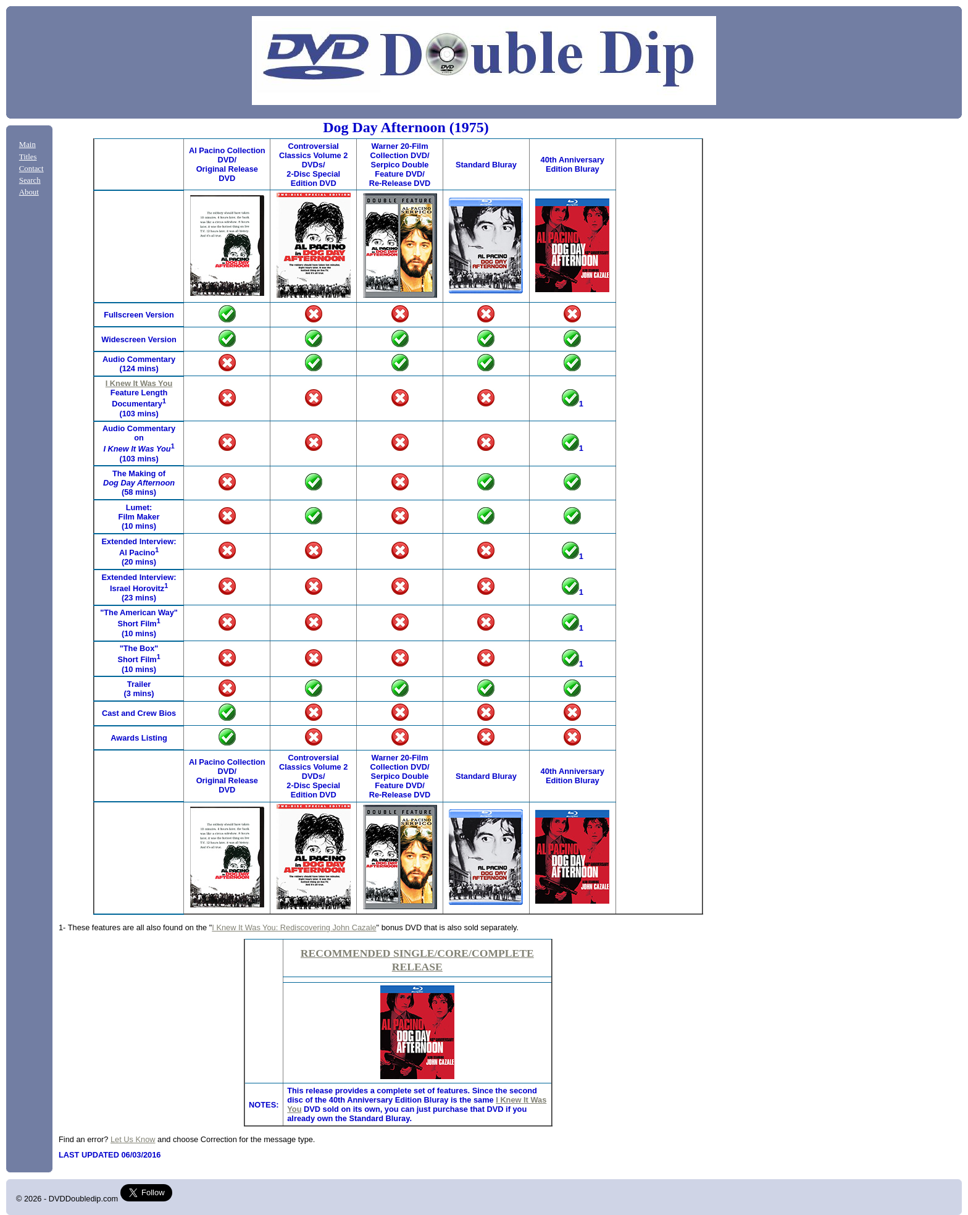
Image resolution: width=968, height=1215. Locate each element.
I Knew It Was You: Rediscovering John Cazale (294, 927)
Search (30, 180)
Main (27, 144)
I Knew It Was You (139, 383)
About (29, 192)
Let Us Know (133, 1139)
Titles (28, 157)
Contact (31, 168)
